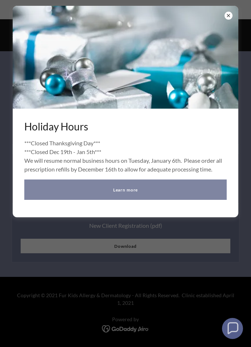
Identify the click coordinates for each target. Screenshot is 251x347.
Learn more (125, 190)
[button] (232, 328)
